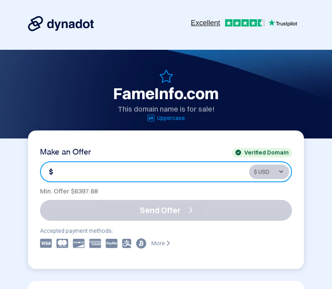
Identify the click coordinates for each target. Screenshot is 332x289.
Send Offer (166, 210)
